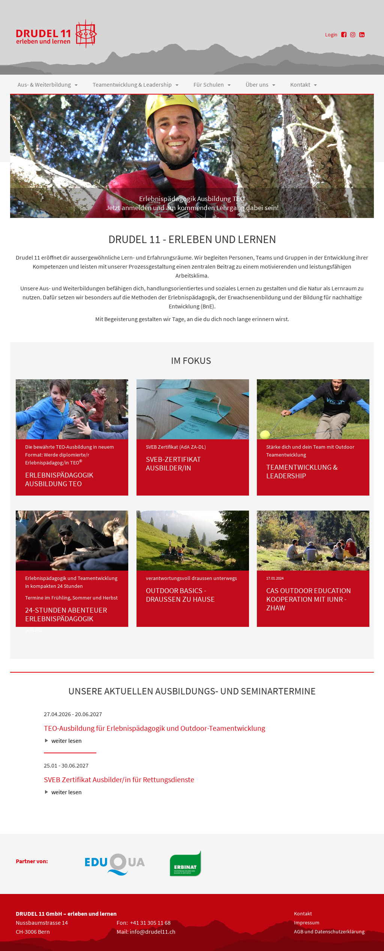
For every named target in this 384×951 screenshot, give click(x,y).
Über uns (260, 84)
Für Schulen (212, 84)
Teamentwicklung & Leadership (135, 84)
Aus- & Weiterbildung (48, 84)
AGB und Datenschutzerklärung (329, 931)
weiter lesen (66, 740)
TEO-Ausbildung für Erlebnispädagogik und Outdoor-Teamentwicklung (154, 728)
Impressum (307, 922)
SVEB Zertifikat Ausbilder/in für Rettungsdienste (119, 779)
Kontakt (303, 84)
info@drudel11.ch (153, 931)
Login (331, 34)
